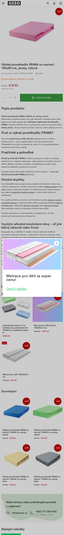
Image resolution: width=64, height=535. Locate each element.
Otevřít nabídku (16, 289)
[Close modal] (56, 243)
